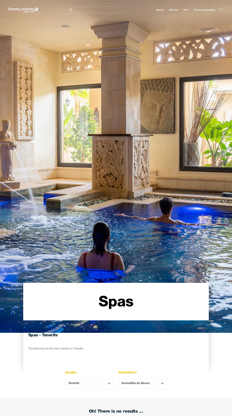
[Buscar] (97, 9)
